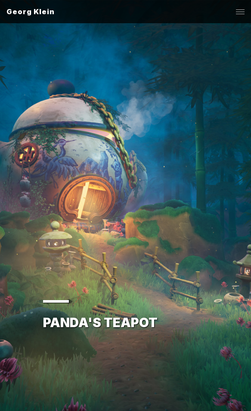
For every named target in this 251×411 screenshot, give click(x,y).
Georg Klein (30, 11)
